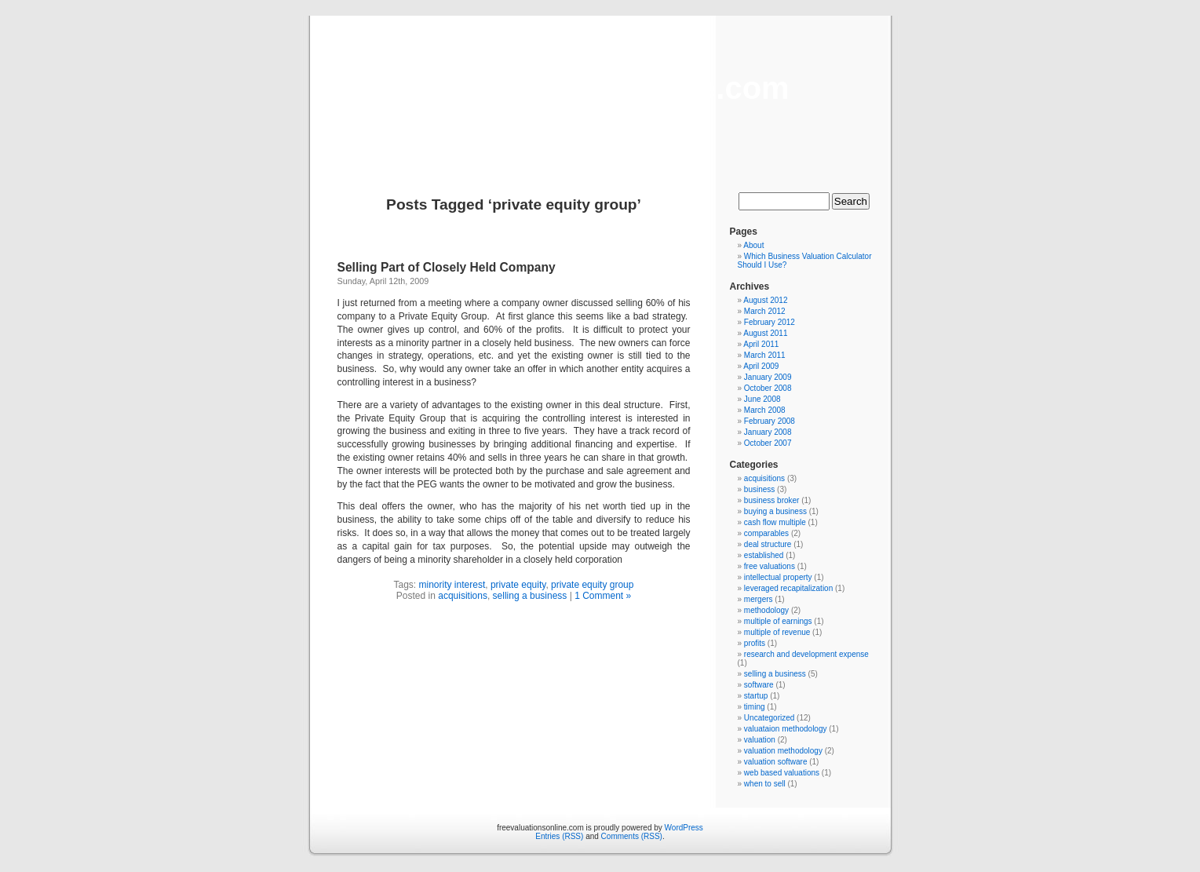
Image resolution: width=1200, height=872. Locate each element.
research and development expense (806, 654)
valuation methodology (783, 750)
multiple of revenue (777, 632)
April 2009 (761, 366)
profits (754, 643)
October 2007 (768, 443)
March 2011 (765, 355)
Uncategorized (769, 717)
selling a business (530, 595)
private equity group (592, 584)
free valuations (769, 566)
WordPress (684, 827)
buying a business (775, 511)
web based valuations (781, 772)
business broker (772, 500)
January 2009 (768, 377)
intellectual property (778, 577)
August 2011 (765, 333)
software (759, 684)
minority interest (452, 584)
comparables (766, 533)
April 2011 (761, 344)
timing (754, 706)
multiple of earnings (778, 621)
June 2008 (762, 399)
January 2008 (768, 432)
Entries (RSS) (559, 836)
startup (756, 695)
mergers (758, 599)
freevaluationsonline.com (599, 88)
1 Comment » (602, 595)
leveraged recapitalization (788, 588)
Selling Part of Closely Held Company (446, 267)
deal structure (768, 544)
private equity (518, 584)
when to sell (765, 783)
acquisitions (462, 595)
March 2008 (765, 410)
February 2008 (769, 421)
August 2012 (765, 300)
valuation (759, 739)
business (759, 489)
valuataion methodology (785, 728)
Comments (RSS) (631, 836)
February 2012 (769, 322)
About (753, 245)
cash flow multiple (775, 522)
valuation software (776, 761)
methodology (766, 610)
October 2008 (768, 388)
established (764, 555)
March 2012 (765, 311)
